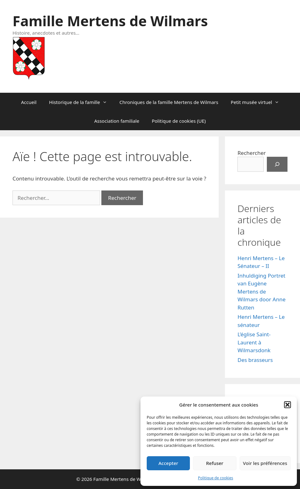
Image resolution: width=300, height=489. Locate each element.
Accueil (28, 102)
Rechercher (251, 152)
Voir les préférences (265, 463)
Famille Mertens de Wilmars (110, 20)
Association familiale (116, 121)
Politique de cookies (215, 478)
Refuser (214, 463)
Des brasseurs (255, 359)
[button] (287, 405)
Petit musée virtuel (258, 102)
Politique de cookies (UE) (179, 121)
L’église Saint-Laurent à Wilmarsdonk (254, 342)
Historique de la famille (81, 102)
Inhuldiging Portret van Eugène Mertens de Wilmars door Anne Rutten (261, 291)
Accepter (168, 463)
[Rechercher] (277, 164)
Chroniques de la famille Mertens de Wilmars (168, 102)
